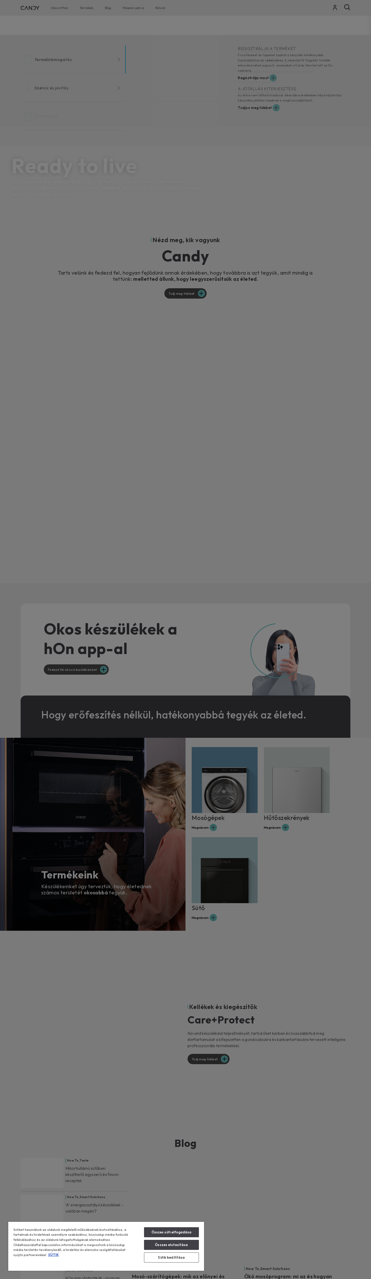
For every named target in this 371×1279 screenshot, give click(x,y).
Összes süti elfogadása (171, 1232)
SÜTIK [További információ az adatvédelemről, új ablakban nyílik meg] (53, 1255)
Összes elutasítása (171, 1245)
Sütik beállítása (171, 1257)
